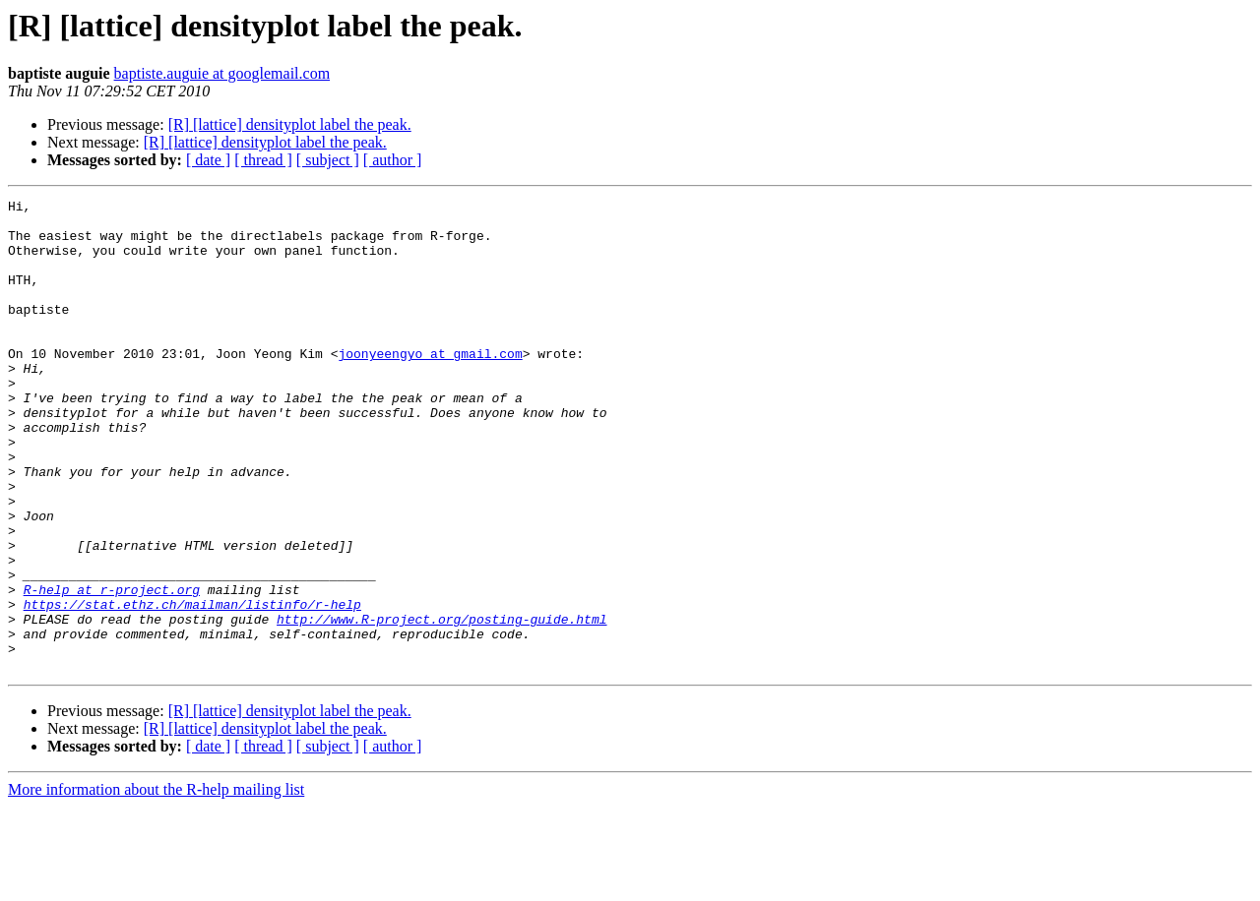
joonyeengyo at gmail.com (430, 385)
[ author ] (392, 159)
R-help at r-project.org (112, 669)
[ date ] (208, 159)
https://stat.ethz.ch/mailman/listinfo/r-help (192, 686)
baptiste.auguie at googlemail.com (222, 73)
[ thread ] (263, 159)
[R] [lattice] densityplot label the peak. (289, 124)
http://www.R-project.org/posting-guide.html (441, 704)
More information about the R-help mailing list (156, 883)
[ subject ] (327, 159)
